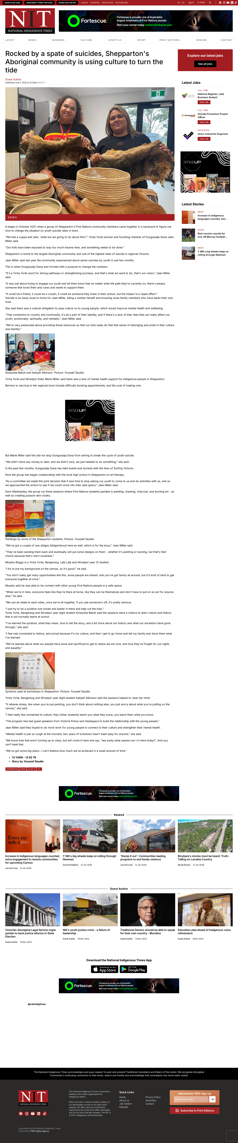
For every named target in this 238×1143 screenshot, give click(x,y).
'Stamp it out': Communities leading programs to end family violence (143, 857)
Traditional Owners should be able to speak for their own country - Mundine (147, 931)
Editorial (123, 1107)
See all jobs (205, 63)
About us (124, 1100)
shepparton (12, 769)
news (12, 217)
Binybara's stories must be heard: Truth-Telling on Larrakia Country (203, 857)
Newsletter (107, 3)
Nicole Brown (184, 865)
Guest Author (13, 79)
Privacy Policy (153, 1097)
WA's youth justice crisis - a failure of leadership (86, 931)
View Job (204, 102)
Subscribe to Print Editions (39, 3)
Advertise (94, 3)
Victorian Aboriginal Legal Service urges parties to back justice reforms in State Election (30, 933)
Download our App (67, 3)
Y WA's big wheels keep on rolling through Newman (89, 857)
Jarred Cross (11, 868)
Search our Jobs (12, 3)
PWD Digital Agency (39, 1131)
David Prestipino (70, 865)
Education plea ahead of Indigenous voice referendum (204, 931)
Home (122, 1097)
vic (39, 769)
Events (84, 3)
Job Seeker (125, 1103)
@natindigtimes (37, 1004)
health (31, 769)
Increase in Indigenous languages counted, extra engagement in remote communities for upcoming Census (32, 859)
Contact (149, 1103)
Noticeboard (122, 3)
